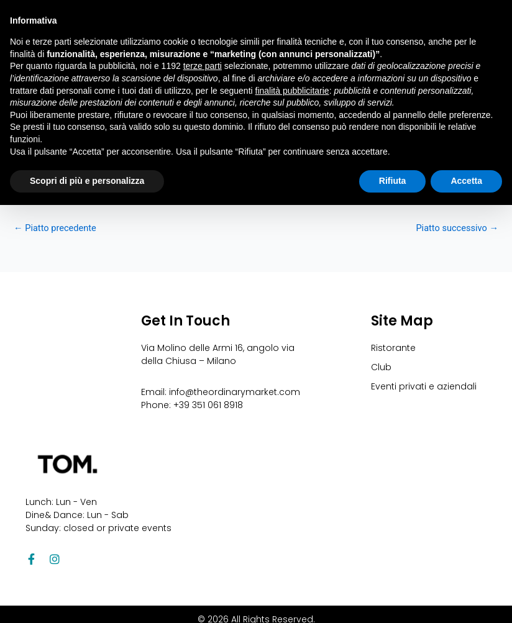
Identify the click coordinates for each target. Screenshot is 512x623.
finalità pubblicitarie (292, 91)
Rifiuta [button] (392, 181)
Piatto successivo (457, 228)
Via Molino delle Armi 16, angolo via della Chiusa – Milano (218, 354)
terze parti (202, 66)
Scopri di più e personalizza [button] (87, 181)
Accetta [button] (466, 181)
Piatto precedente (55, 228)
